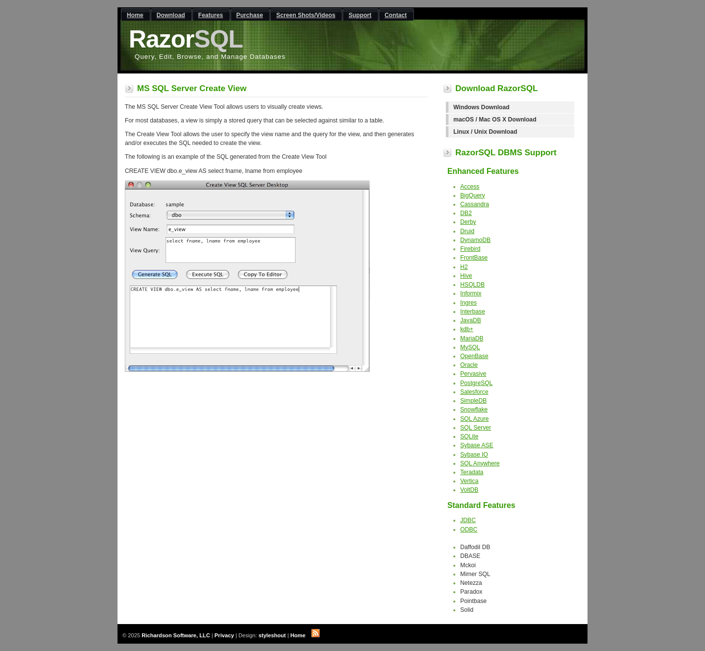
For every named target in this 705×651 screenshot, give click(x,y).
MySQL (470, 347)
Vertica (469, 481)
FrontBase (474, 257)
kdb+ (466, 329)
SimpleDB (473, 400)
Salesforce (474, 391)
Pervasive (473, 373)
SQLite (469, 436)
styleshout (272, 635)
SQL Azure (474, 418)
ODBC (468, 529)
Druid (467, 231)
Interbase (472, 311)
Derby (468, 221)
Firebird (470, 248)
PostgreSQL (476, 383)
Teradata (471, 472)
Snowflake (474, 409)
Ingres (468, 302)
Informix (470, 293)
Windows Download (481, 107)
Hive (466, 275)
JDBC (468, 520)
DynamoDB (475, 240)
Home (298, 635)
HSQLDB (472, 284)
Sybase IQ (474, 454)
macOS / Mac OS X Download (495, 119)
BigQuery (472, 195)
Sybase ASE (477, 445)
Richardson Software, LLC (175, 635)
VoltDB (469, 489)
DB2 (466, 213)
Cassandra (474, 204)
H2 (464, 267)
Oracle (469, 365)
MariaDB (471, 338)
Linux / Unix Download (485, 131)
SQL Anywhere (480, 463)
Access (469, 186)
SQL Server (475, 427)
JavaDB (470, 320)
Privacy (224, 635)
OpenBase (474, 356)
